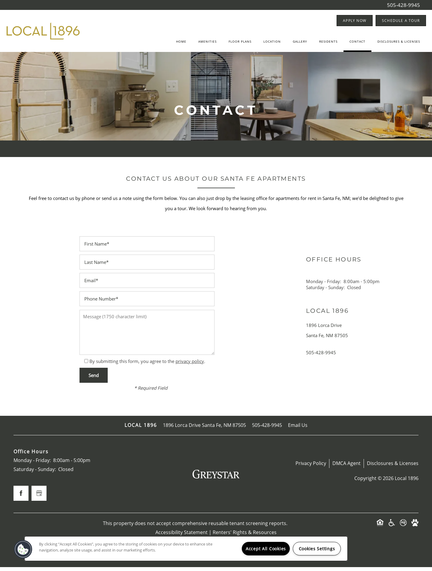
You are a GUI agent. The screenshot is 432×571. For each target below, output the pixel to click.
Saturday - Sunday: (325, 291)
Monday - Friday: (323, 285)
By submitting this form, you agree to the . (147, 365)
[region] (186, 548)
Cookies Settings (317, 548)
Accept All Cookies (266, 548)
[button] (355, 20)
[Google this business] (39, 497)
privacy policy (190, 365)
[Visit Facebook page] (21, 497)
